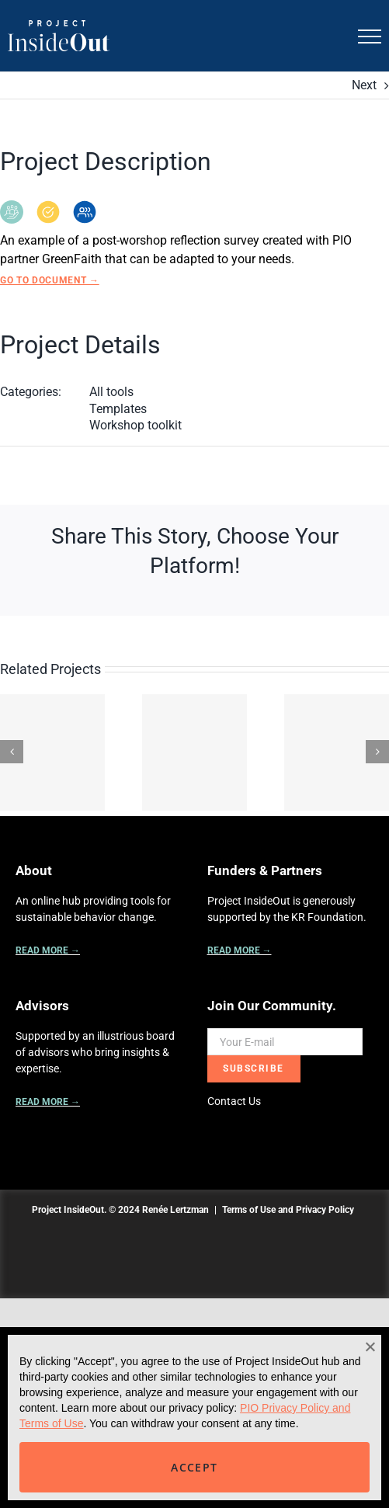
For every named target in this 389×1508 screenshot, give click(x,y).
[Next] (377, 751)
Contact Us (234, 1101)
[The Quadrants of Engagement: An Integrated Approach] (194, 752)
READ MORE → (48, 950)
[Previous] (11, 751)
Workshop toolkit (135, 425)
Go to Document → (49, 280)
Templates (118, 408)
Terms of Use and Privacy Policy (288, 1209)
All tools (111, 391)
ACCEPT (194, 1467)
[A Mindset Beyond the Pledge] (336, 752)
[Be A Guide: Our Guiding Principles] (52, 752)
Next (364, 85)
